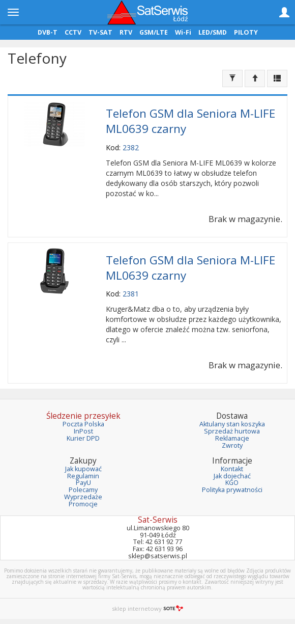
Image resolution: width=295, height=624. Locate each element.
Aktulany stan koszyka (232, 424)
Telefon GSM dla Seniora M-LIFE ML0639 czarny (190, 121)
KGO (232, 482)
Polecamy (83, 489)
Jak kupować (83, 469)
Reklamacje (232, 438)
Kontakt (232, 469)
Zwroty (232, 445)
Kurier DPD (83, 438)
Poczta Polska (83, 424)
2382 (131, 147)
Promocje (83, 504)
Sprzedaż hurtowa (232, 431)
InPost (83, 431)
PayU (83, 482)
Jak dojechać (232, 476)
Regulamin (83, 476)
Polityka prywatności (232, 489)
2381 (131, 294)
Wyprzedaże (83, 497)
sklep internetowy (147, 608)
